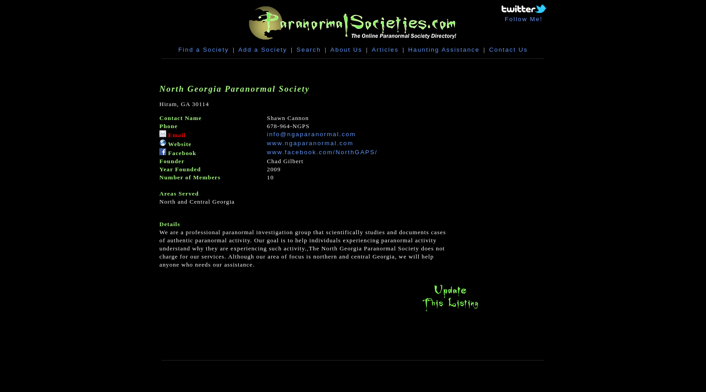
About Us (346, 49)
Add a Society (262, 49)
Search (309, 49)
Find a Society (203, 49)
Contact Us (508, 49)
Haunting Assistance (444, 49)
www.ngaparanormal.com (310, 143)
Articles (385, 49)
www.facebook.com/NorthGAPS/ (322, 152)
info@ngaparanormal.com (311, 134)
